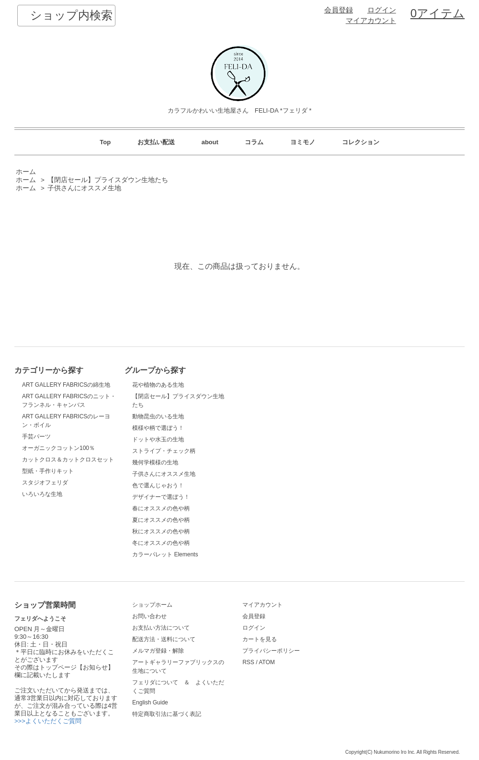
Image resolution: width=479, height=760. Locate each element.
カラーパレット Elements (165, 554)
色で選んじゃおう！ (158, 485)
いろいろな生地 (42, 494)
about (209, 142)
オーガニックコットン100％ (58, 448)
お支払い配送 (156, 142)
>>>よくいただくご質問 (47, 721)
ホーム (26, 171)
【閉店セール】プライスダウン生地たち (107, 180)
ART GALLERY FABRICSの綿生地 (66, 384)
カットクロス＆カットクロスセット (68, 459)
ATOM (267, 662)
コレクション (360, 142)
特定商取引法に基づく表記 (166, 714)
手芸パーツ (36, 436)
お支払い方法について (161, 627)
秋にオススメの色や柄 (161, 531)
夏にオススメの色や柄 (161, 520)
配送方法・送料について (163, 639)
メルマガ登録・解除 (158, 650)
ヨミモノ (302, 142)
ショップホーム (152, 604)
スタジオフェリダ (45, 482)
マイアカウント (371, 20)
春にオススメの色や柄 (161, 508)
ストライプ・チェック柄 (163, 451)
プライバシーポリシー (271, 650)
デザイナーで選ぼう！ (161, 497)
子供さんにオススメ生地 (84, 188)
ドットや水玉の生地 (158, 439)
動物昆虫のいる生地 (158, 416)
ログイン (381, 10)
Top (105, 142)
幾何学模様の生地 (155, 462)
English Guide (150, 702)
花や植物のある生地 (158, 384)
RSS (248, 662)
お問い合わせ (149, 616)
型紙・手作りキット (48, 471)
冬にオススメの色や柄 (161, 543)
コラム (254, 142)
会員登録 (338, 10)
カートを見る (259, 639)
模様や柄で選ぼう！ (158, 428)
